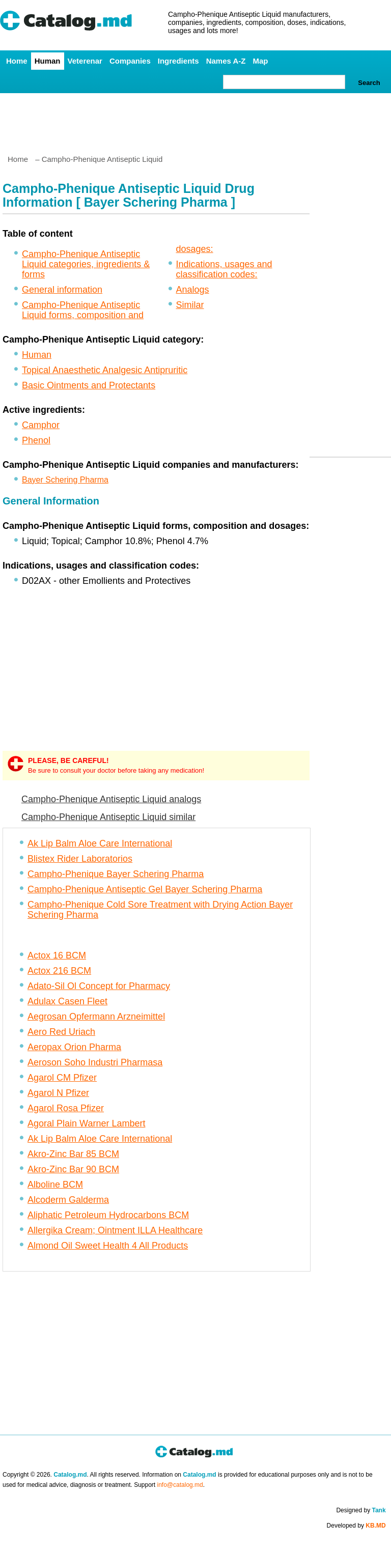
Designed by (360, 1510)
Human (48, 61)
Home (16, 61)
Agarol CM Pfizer (62, 1078)
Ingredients (178, 61)
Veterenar (85, 61)
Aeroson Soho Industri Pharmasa (94, 1062)
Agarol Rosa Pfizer (65, 1108)
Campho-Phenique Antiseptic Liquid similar (108, 817)
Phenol (36, 440)
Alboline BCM (55, 1184)
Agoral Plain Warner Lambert (86, 1123)
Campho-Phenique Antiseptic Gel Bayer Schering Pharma (144, 889)
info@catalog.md (180, 1484)
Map (260, 61)
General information (62, 290)
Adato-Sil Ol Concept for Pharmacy (98, 986)
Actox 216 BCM (59, 971)
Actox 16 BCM (56, 955)
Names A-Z (226, 61)
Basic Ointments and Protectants (88, 385)
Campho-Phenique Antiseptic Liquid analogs (111, 799)
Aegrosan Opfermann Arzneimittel (96, 1016)
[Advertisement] (195, 120)
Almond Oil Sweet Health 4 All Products (107, 1245)
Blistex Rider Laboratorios (79, 859)
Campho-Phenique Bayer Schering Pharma (115, 874)
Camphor (41, 425)
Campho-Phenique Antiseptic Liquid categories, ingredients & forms (86, 264)
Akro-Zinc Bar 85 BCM (73, 1154)
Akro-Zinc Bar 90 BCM (73, 1169)
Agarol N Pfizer (58, 1093)
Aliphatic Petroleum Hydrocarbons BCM (108, 1215)
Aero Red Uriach (61, 1032)
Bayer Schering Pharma (65, 479)
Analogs (192, 290)
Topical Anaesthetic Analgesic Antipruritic (104, 370)
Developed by (356, 1525)
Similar (190, 305)
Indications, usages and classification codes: (224, 269)
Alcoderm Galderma (68, 1200)
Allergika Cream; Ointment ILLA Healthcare (115, 1230)
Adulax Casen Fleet (67, 1001)
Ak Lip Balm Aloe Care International (99, 843)
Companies (130, 61)
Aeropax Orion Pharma (74, 1047)
